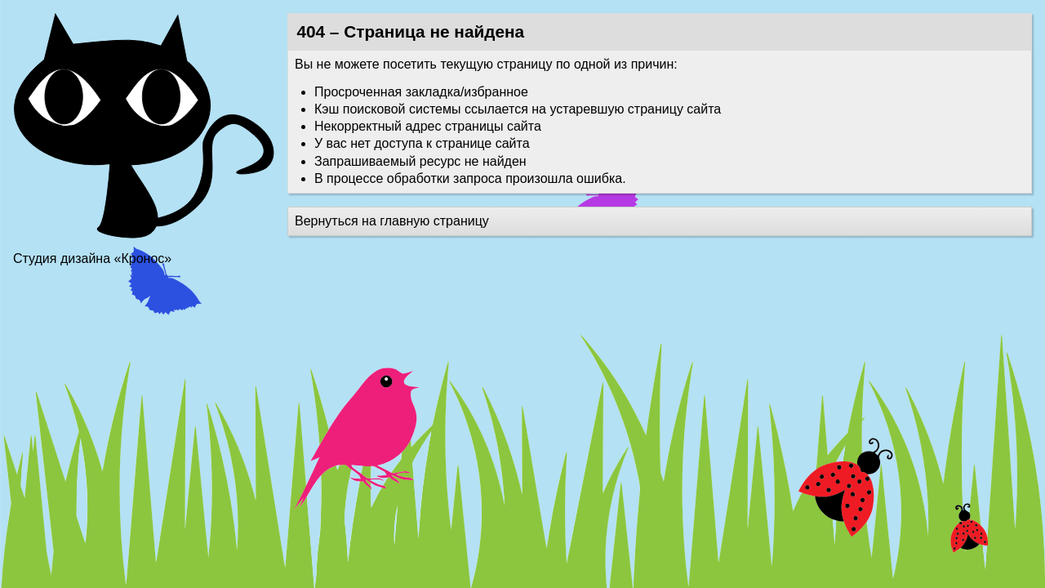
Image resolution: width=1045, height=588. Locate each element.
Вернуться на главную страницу (392, 221)
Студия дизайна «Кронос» (92, 258)
